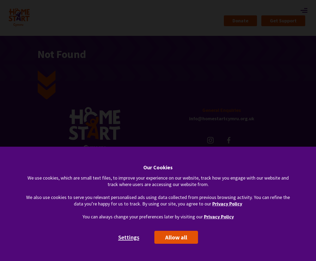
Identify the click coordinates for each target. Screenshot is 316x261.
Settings (128, 237)
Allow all (176, 237)
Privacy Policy (227, 204)
